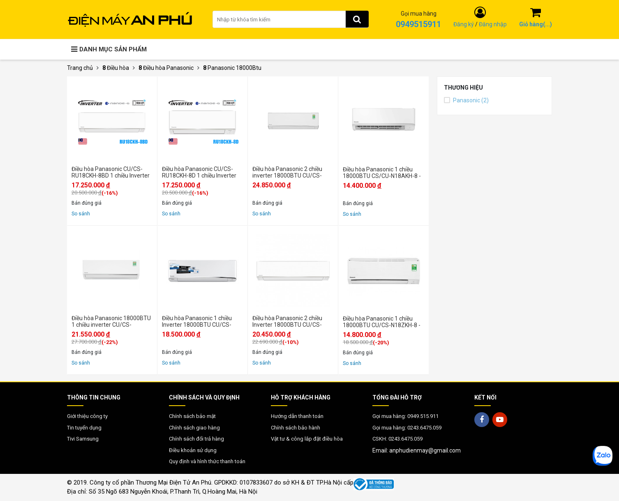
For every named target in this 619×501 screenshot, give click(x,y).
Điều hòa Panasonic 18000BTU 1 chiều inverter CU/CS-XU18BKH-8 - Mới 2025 (111, 321)
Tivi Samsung (83, 439)
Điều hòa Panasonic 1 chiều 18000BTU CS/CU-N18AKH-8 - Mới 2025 (382, 172)
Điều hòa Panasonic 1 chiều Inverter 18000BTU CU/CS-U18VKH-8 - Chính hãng (197, 321)
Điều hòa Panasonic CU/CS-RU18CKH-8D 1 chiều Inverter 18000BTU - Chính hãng (199, 172)
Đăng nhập (493, 24)
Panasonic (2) (466, 100)
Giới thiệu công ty (87, 416)
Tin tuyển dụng (84, 428)
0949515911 (418, 24)
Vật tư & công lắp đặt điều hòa (307, 439)
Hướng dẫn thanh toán (297, 416)
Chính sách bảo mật (192, 416)
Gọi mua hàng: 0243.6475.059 (406, 428)
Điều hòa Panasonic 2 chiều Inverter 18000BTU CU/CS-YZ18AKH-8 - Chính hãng (287, 321)
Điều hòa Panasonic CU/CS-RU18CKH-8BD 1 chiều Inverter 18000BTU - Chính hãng (111, 172)
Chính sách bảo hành (295, 428)
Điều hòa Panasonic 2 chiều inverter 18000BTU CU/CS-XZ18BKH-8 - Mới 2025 (287, 172)
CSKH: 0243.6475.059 (397, 439)
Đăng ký (463, 24)
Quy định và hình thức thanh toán (207, 461)
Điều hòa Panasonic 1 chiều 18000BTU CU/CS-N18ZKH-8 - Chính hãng (381, 321)
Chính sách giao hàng (194, 428)
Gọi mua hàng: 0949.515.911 (405, 416)
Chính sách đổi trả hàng (196, 439)
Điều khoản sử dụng (193, 450)
